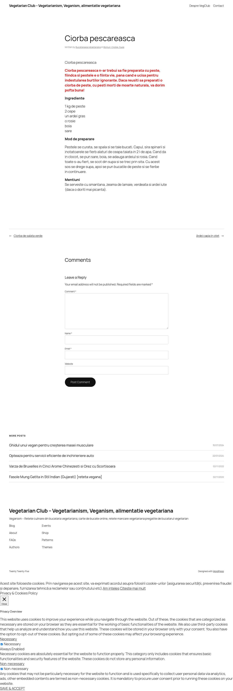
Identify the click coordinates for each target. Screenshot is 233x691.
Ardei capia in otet (207, 236)
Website (69, 363)
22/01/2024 (218, 455)
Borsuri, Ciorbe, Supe (114, 47)
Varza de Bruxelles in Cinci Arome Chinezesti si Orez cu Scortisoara (62, 466)
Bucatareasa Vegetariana (88, 47)
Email (68, 348)
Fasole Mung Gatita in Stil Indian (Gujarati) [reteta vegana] (55, 477)
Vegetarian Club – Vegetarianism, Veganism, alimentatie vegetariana (64, 5)
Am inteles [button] (111, 588)
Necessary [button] (8, 639)
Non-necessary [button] (12, 663)
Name (68, 333)
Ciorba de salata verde (28, 236)
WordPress (218, 571)
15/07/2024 (218, 445)
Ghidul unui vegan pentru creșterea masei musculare (51, 445)
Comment (70, 291)
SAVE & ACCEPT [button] (12, 688)
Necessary (12, 644)
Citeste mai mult (133, 588)
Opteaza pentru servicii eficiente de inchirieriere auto (51, 456)
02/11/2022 (218, 466)
